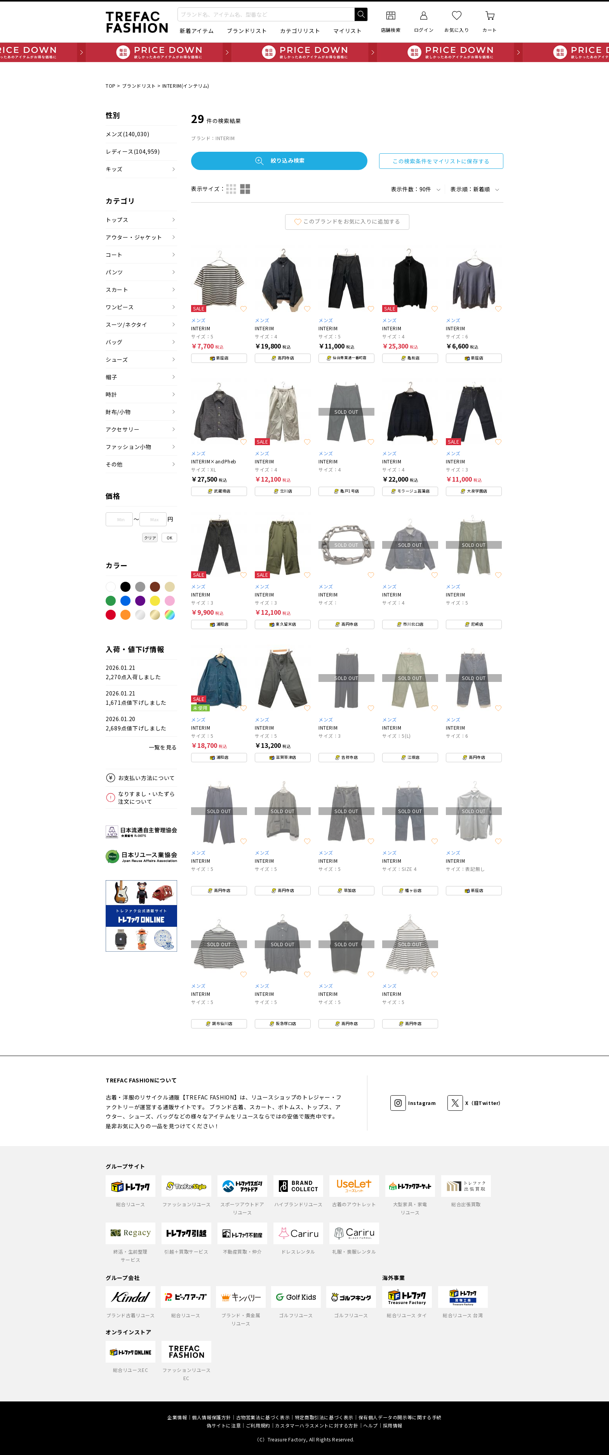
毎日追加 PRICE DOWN (304, 52)
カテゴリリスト (300, 31)
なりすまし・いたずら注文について (146, 797)
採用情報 (392, 1425)
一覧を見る (163, 747)
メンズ (127, 134)
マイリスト (347, 31)
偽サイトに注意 (224, 1425)
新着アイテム (197, 31)
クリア (150, 538)
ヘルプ (370, 1425)
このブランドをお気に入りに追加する (347, 221)
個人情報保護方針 (211, 1417)
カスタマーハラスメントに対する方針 (316, 1425)
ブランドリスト (247, 31)
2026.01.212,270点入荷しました (133, 672)
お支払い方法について (146, 778)
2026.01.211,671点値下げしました (136, 698)
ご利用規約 (258, 1425)
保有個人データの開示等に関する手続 (400, 1417)
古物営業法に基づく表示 (263, 1417)
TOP (111, 85)
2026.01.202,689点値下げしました (136, 723)
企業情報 (177, 1417)
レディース (133, 151)
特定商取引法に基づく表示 (324, 1417)
